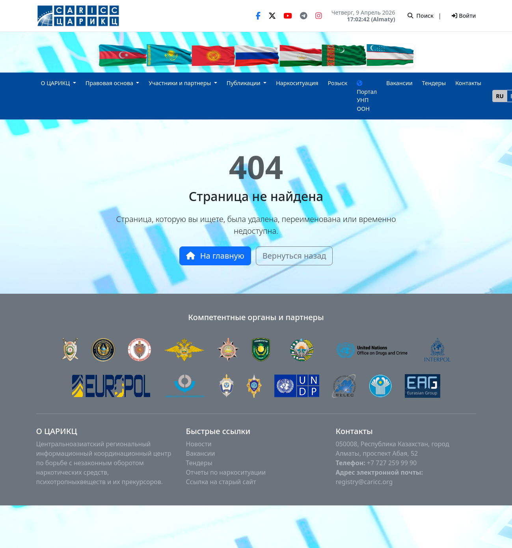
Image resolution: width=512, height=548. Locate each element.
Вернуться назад (294, 255)
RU (500, 96)
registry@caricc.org (364, 481)
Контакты (468, 83)
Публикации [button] (244, 83)
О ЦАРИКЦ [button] (56, 83)
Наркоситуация (297, 83)
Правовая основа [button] (110, 83)
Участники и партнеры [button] (180, 83)
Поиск (421, 15)
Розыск (337, 83)
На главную (215, 255)
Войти (464, 15)
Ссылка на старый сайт (221, 481)
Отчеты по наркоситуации (226, 472)
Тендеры (434, 83)
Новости (199, 444)
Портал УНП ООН (367, 96)
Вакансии (399, 83)
